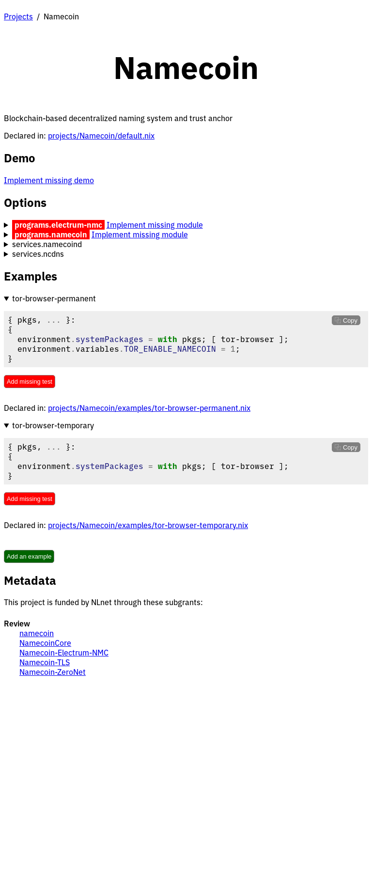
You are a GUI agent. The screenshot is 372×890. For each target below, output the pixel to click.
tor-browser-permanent (54, 298)
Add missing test (29, 381)
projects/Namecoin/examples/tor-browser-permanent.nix (149, 408)
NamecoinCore (45, 643)
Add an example (29, 556)
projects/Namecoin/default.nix (101, 136)
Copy (349, 320)
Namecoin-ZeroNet (52, 672)
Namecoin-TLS (44, 662)
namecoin (36, 633)
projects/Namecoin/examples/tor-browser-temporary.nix (148, 525)
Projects (18, 16)
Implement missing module (155, 225)
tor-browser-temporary (53, 425)
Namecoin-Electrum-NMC (63, 652)
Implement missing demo (49, 180)
